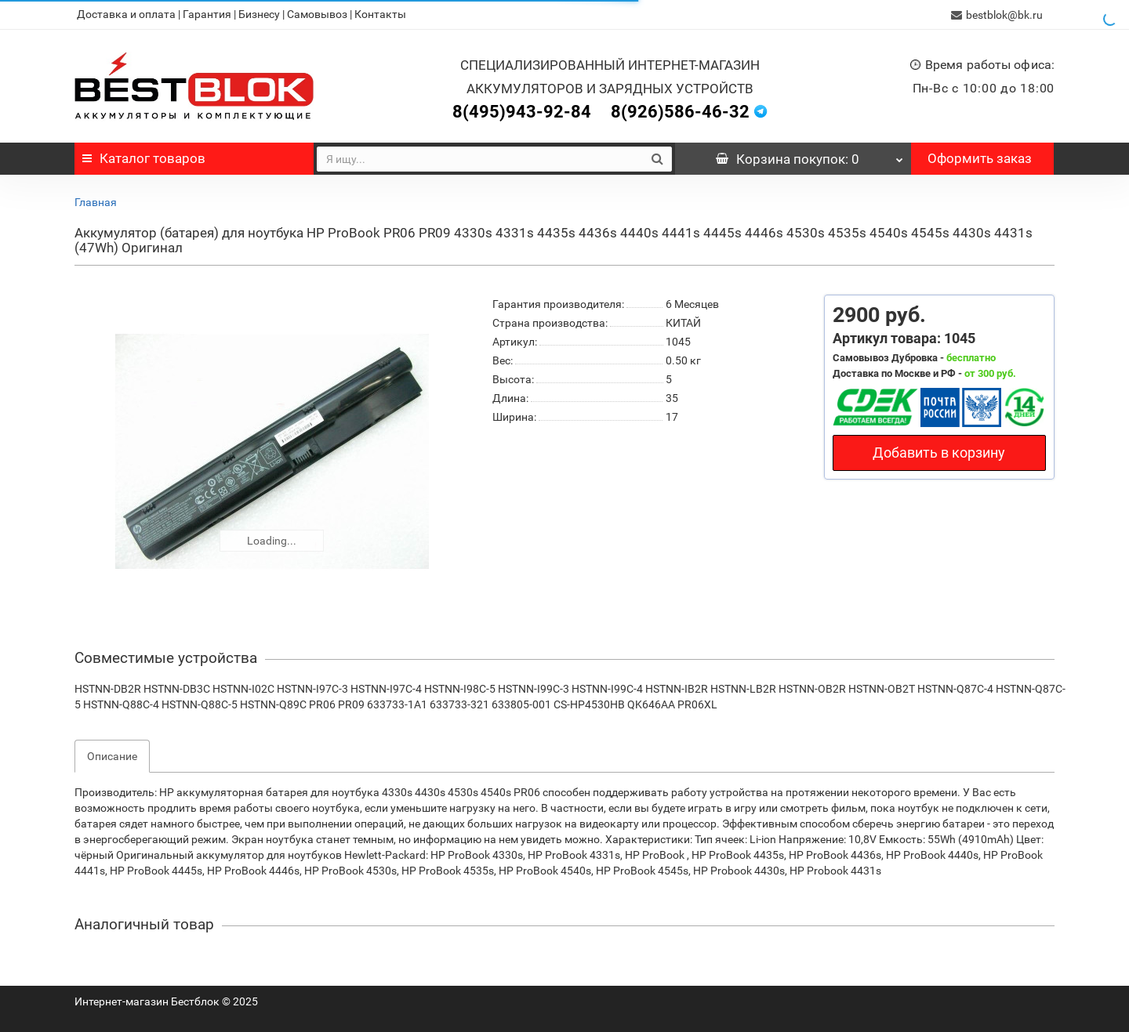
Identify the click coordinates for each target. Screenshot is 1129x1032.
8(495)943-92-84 (521, 111)
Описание (112, 755)
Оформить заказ (980, 157)
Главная (95, 201)
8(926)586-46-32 (680, 111)
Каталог (143, 157)
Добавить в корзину (939, 452)
